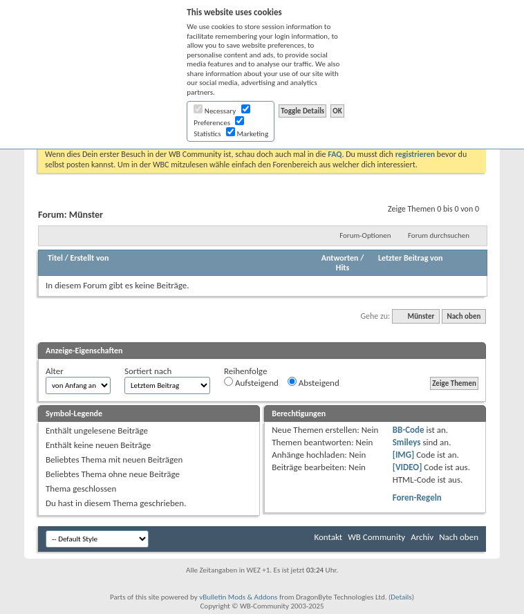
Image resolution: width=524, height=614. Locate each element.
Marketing (247, 133)
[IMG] (404, 454)
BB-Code (408, 430)
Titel (55, 258)
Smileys (407, 442)
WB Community (376, 537)
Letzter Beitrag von (410, 258)
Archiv (422, 537)
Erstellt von (89, 258)
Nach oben (463, 316)
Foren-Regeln (417, 497)
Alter (55, 371)
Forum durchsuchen (438, 235)
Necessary (215, 110)
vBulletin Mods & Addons (238, 597)
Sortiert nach (147, 371)
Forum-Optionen (365, 235)
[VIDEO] (407, 467)
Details (401, 597)
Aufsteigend (251, 382)
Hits (342, 267)
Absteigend (313, 382)
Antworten (340, 258)
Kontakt (328, 537)
